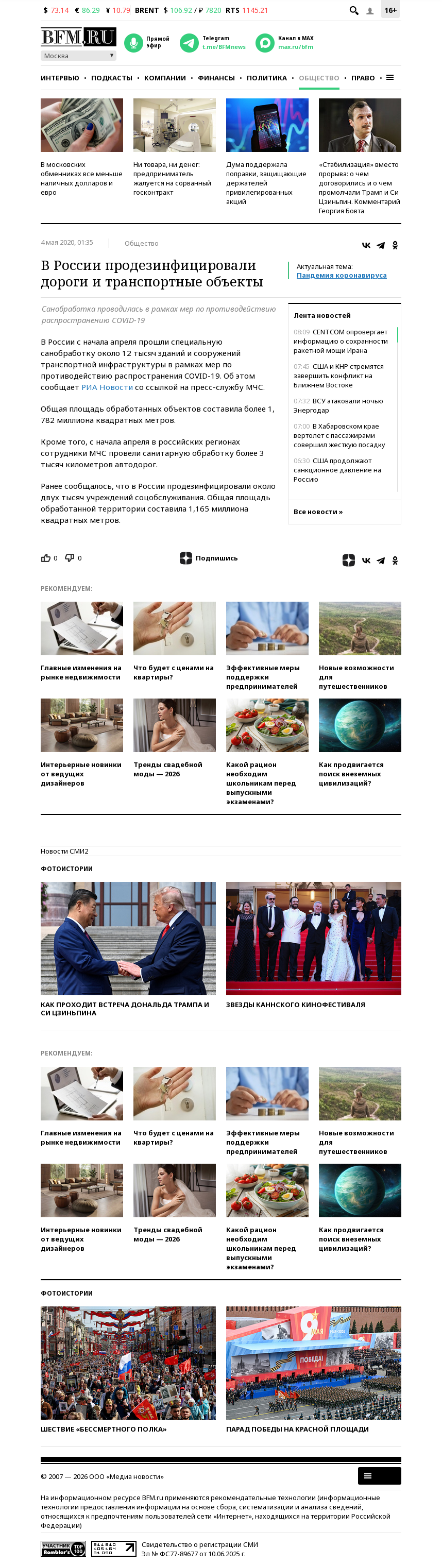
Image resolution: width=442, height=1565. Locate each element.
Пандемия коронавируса (342, 275)
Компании (165, 77)
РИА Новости (107, 387)
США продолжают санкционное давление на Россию (337, 470)
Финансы (216, 77)
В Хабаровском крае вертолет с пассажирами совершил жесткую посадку (339, 435)
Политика (267, 77)
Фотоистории (67, 868)
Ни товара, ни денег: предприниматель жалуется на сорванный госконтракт (172, 178)
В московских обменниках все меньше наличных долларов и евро (82, 178)
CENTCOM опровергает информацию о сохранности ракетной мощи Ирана (341, 341)
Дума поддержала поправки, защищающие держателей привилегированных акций (266, 183)
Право (363, 77)
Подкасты (111, 77)
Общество (319, 77)
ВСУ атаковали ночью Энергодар (338, 405)
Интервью (60, 77)
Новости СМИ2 (64, 851)
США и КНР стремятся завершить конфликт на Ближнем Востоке (339, 375)
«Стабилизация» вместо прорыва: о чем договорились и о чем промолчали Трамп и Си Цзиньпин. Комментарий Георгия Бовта (359, 187)
